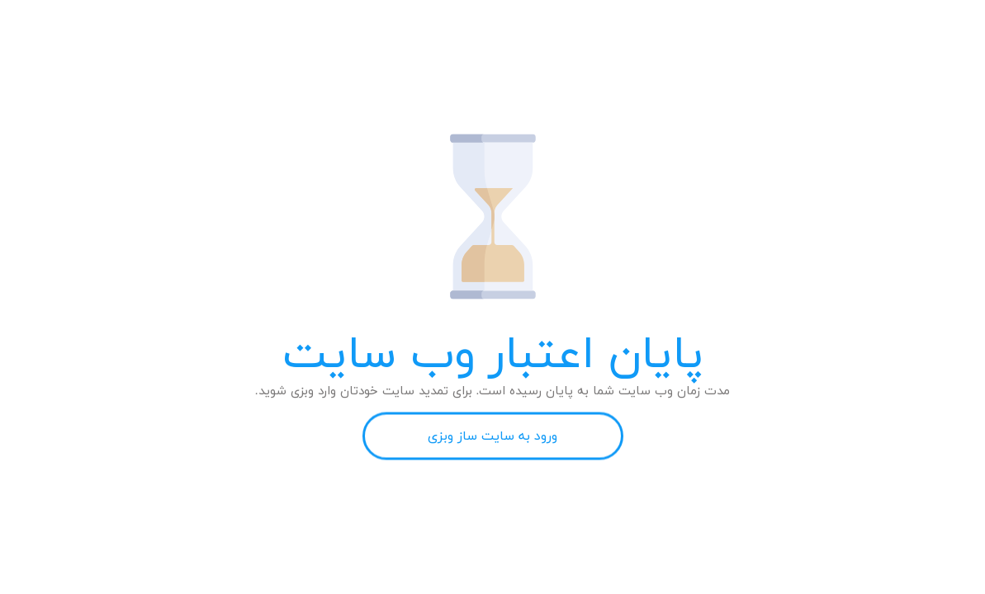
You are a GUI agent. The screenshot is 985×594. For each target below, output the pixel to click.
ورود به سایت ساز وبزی (492, 436)
